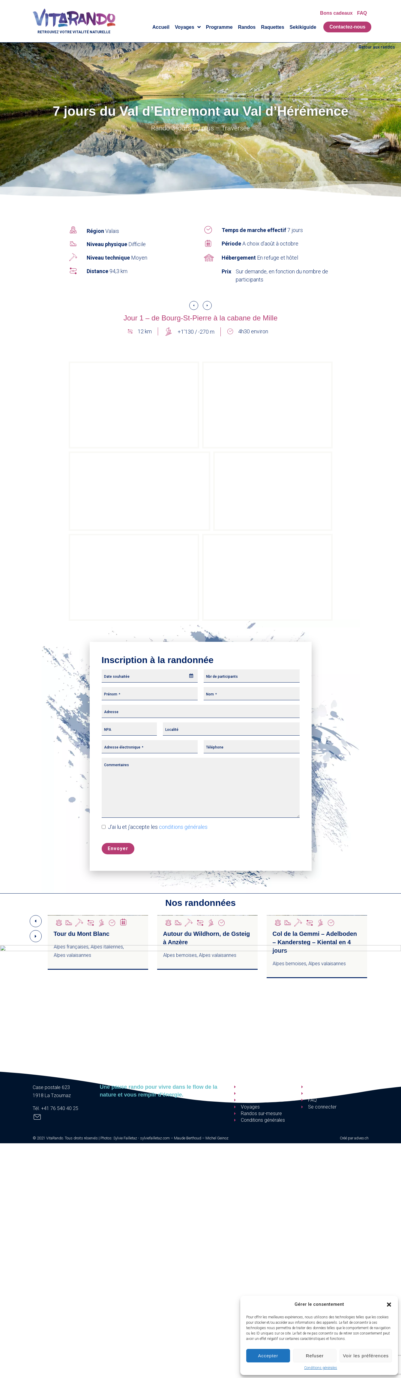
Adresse (111, 712)
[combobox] (150, 676)
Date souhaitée (117, 676)
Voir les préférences (366, 1355)
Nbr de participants (222, 676)
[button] (389, 1305)
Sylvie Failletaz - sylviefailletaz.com (141, 1138)
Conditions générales (320, 1368)
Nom (211, 694)
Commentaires (116, 765)
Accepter (268, 1355)
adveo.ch (361, 1138)
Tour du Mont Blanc (81, 933)
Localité (171, 730)
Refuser (315, 1355)
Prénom (112, 694)
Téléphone (214, 747)
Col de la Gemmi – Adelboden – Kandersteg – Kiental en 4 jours (315, 942)
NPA (107, 730)
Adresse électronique (123, 747)
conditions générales (183, 827)
